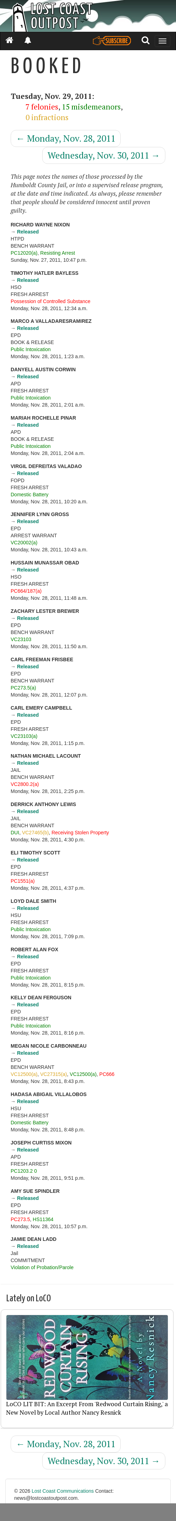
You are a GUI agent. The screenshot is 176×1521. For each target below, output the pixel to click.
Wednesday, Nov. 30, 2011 (104, 155)
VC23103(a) (24, 736)
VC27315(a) (53, 1074)
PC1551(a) (23, 881)
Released (28, 232)
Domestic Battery (30, 494)
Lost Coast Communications (63, 1491)
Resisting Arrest (57, 253)
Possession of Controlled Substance (50, 301)
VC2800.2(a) (25, 784)
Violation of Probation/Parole (42, 1267)
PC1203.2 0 (24, 1171)
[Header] (88, 16)
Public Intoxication (31, 349)
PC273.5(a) (23, 688)
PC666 (107, 1074)
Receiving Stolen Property (80, 832)
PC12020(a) (24, 253)
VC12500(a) (24, 1074)
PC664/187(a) (26, 591)
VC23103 (21, 639)
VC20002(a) (24, 542)
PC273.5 (20, 1219)
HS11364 (43, 1219)
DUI (15, 832)
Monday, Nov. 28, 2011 (65, 138)
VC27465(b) (35, 832)
